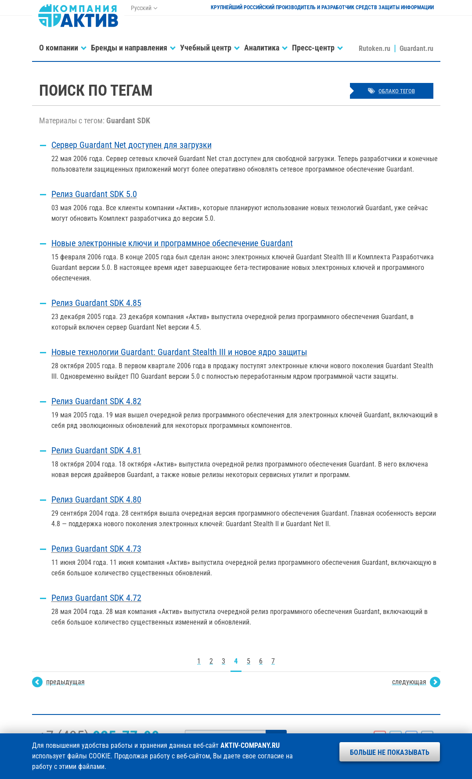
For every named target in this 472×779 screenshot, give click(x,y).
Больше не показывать (389, 752)
